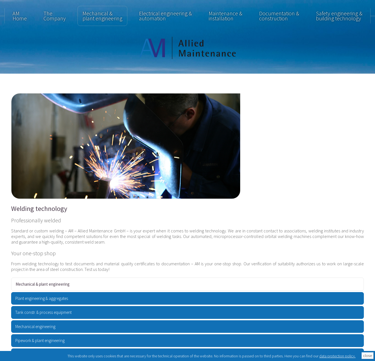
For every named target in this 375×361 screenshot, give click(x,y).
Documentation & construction (279, 16)
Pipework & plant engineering (40, 340)
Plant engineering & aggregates (41, 298)
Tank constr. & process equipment (43, 312)
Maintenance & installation (225, 16)
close (367, 355)
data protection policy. (337, 355)
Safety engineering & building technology (339, 16)
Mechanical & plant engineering (102, 16)
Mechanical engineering (35, 326)
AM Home (20, 16)
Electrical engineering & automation (165, 16)
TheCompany (54, 16)
